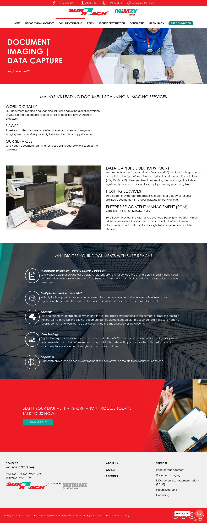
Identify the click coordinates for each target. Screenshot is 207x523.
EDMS (90, 23)
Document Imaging (70, 23)
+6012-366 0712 (15, 467)
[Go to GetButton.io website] (199, 520)
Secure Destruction (111, 23)
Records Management (39, 23)
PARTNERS (112, 476)
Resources (156, 23)
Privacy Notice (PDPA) (117, 515)
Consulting (137, 23)
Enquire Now (38, 421)
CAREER (110, 469)
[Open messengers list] (199, 514)
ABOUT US (112, 463)
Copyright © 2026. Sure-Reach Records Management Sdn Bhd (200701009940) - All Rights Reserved (52, 515)
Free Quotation (181, 23)
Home (17, 23)
